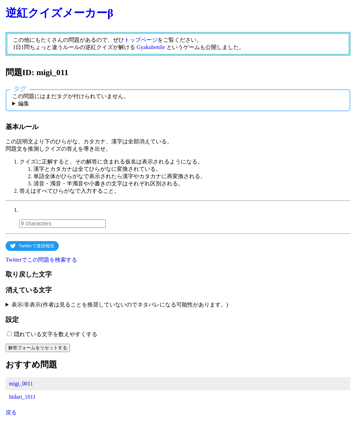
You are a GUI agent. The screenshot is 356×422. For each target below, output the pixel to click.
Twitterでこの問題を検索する (41, 260)
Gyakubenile (151, 47)
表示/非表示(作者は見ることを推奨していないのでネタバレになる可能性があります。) (119, 305)
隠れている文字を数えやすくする (55, 334)
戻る (11, 412)
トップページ (140, 40)
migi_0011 (21, 384)
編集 (23, 103)
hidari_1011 (22, 397)
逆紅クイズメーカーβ (59, 13)
